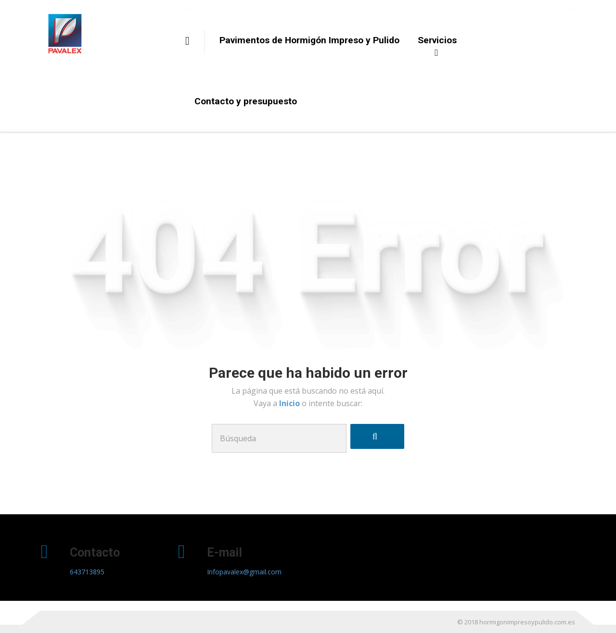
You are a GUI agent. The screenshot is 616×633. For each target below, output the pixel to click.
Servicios (437, 40)
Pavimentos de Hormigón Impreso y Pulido (309, 40)
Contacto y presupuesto (245, 101)
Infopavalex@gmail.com (244, 571)
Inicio (290, 403)
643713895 (87, 571)
